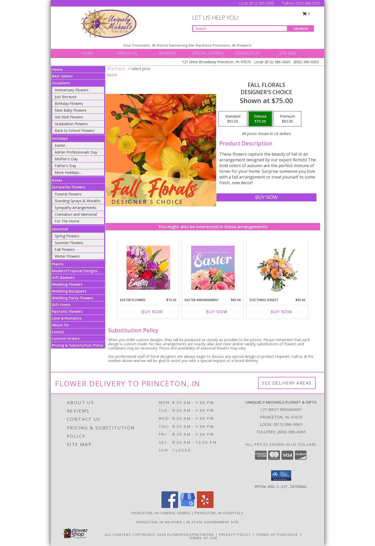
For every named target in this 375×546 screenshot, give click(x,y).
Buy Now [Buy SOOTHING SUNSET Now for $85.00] (281, 312)
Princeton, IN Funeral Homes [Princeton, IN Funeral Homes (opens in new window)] (161, 513)
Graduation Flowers (71, 123)
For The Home (67, 221)
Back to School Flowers (75, 130)
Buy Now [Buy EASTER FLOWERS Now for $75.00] (152, 312)
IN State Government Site (212, 522)
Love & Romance (67, 318)
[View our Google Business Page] (187, 506)
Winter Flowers (67, 256)
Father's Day (65, 165)
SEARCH (301, 29)
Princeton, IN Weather (159, 522)
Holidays (59, 138)
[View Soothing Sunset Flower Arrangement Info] (277, 267)
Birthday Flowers (69, 103)
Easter (60, 145)
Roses (57, 180)
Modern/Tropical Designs (74, 270)
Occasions (61, 82)
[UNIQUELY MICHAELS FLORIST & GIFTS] (109, 23)
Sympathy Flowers (68, 187)
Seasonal (60, 228)
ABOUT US (127, 53)
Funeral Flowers (68, 194)
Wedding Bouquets (69, 291)
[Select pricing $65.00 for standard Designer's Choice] (233, 118)
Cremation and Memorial (76, 214)
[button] (281, 475)
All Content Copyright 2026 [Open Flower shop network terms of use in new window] (135, 534)
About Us (60, 324)
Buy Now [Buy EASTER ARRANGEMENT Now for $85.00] (217, 312)
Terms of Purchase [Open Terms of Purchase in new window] (277, 534)
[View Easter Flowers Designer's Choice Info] (148, 267)
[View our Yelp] (205, 506)
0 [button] (306, 13)
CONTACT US (247, 53)
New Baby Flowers (70, 110)
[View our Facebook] (169, 506)
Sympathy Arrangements (75, 207)
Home (57, 69)
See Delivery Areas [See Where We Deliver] (287, 383)
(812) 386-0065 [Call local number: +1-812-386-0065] (288, 424)
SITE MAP (288, 53)
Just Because (66, 96)
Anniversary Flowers (72, 89)
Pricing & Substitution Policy (77, 345)
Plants (57, 264)
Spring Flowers (67, 235)
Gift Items (61, 304)
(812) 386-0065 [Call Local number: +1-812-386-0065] (262, 3)
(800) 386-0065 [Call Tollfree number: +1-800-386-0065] (308, 3)
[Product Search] (240, 28)
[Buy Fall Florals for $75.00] (266, 197)
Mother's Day (66, 158)
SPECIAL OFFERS (207, 53)
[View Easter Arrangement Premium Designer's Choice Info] (213, 267)
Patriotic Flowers (67, 311)
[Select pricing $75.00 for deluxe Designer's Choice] (260, 118)
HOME (87, 53)
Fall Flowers (65, 249)
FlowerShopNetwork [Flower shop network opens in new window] (190, 534)
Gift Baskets (63, 277)
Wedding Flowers (67, 284)
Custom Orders (65, 338)
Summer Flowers (69, 242)
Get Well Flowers (69, 117)
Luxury (58, 331)
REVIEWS (167, 53)
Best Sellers (62, 76)
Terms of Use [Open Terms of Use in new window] (203, 538)
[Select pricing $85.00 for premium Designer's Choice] (287, 118)
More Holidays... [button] (68, 172)
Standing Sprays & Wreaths (78, 200)
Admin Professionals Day (76, 152)
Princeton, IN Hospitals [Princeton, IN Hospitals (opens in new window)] (219, 513)
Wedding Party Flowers (72, 297)
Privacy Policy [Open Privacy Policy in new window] (235, 534)
